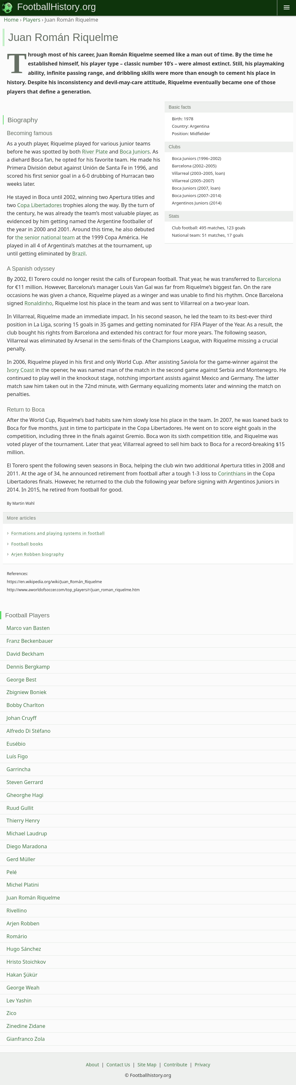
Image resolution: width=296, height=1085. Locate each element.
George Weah (22, 987)
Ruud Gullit (19, 807)
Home (11, 19)
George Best (21, 679)
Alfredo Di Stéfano (28, 730)
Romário (16, 936)
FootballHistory (48, 7)
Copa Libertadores (39, 205)
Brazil (78, 253)
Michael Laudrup (26, 833)
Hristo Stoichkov (26, 961)
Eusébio (16, 743)
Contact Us (118, 1064)
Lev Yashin (19, 1000)
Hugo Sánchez (23, 948)
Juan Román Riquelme (33, 897)
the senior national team (45, 237)
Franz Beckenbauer (29, 640)
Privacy (202, 1064)
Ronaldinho (38, 303)
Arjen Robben (22, 923)
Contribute (175, 1064)
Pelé (11, 872)
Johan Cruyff (21, 718)
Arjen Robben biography (37, 554)
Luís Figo (17, 756)
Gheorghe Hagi (24, 795)
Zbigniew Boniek (26, 692)
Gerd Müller (20, 859)
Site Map (147, 1064)
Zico (11, 1013)
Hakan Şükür (21, 974)
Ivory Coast (20, 369)
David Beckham (25, 653)
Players (31, 19)
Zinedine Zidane (25, 1026)
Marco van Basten (28, 628)
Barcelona (269, 279)
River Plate (95, 151)
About (92, 1064)
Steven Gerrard (24, 782)
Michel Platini (22, 884)
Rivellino (16, 910)
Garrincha (18, 769)
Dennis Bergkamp (28, 666)
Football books (27, 544)
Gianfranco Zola (25, 1038)
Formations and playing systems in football (58, 533)
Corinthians (232, 473)
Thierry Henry (23, 820)
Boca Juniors (135, 151)
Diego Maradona (26, 846)
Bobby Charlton (25, 705)
